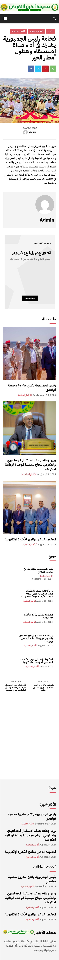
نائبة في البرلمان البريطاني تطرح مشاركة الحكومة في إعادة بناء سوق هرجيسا (15, 687)
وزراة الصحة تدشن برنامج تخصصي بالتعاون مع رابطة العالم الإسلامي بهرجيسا (36, 638)
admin (32, 132)
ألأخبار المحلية (29, 544)
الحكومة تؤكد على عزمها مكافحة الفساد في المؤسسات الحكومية (36, 661)
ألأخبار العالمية (25, 395)
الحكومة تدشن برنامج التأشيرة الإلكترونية (30, 539)
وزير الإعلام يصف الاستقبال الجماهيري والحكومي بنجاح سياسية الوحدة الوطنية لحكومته (30, 464)
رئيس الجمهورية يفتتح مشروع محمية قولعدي (32, 387)
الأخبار (50, 31)
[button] (5, 18)
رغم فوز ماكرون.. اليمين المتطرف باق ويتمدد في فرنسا (43, 687)
